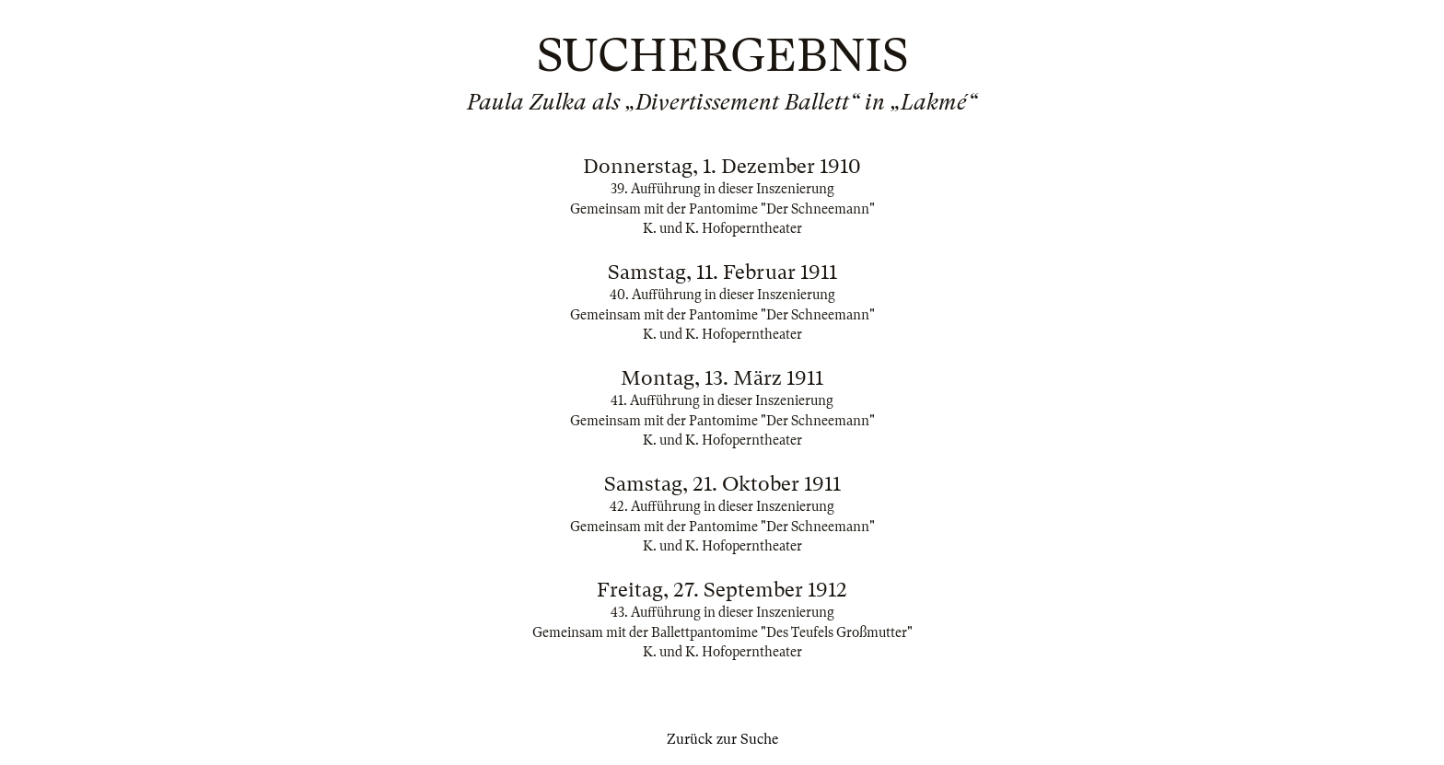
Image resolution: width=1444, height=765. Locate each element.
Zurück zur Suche (722, 739)
